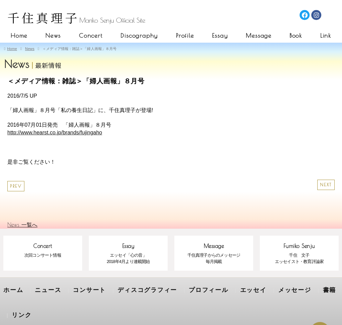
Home (19, 35)
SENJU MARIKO (170, 312)
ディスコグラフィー (123, 289)
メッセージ (246, 289)
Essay (220, 35)
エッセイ (211, 289)
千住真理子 (43, 17)
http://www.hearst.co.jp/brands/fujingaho (54, 132)
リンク (300, 289)
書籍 (276, 289)
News (53, 35)
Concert (91, 35)
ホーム (11, 289)
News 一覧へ (22, 225)
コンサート (76, 289)
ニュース (40, 289)
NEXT (326, 184)
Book (296, 35)
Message (259, 35)
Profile (185, 35)
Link (325, 35)
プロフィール (173, 289)
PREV (16, 186)
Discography (139, 35)
